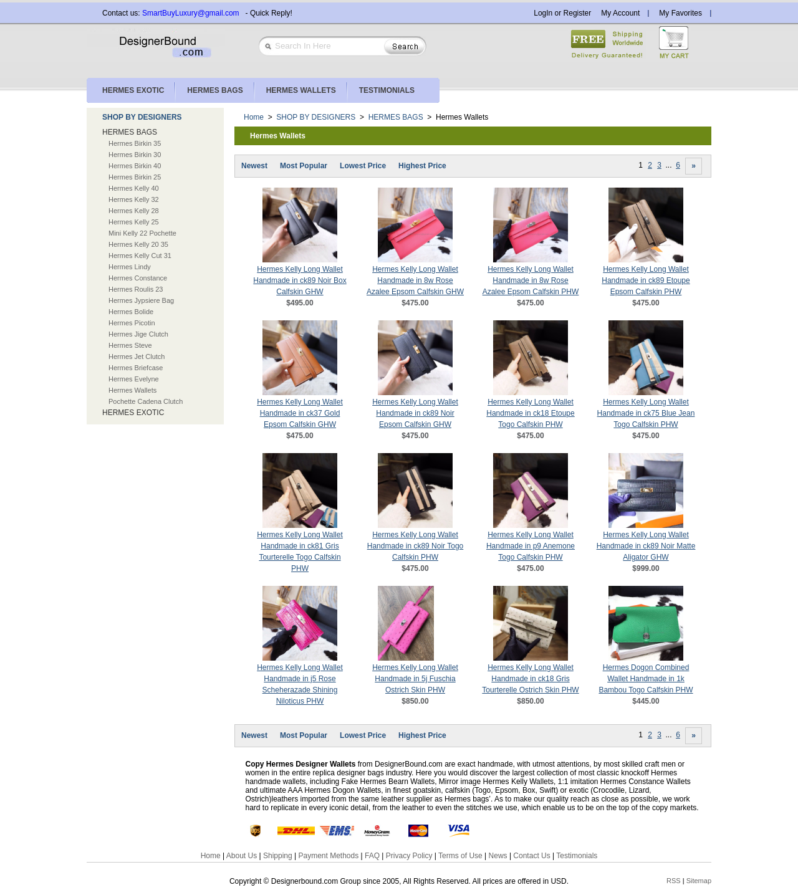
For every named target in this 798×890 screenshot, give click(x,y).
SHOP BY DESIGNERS (142, 117)
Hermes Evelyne (133, 379)
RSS (673, 880)
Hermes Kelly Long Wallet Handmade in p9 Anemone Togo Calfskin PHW (530, 546)
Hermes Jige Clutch (138, 334)
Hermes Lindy (129, 266)
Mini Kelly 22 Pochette (142, 233)
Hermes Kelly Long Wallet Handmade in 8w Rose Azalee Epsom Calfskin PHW (531, 280)
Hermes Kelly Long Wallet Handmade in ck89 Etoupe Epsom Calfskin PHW (646, 280)
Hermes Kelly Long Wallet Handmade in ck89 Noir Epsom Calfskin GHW (415, 413)
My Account (620, 13)
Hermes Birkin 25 (134, 177)
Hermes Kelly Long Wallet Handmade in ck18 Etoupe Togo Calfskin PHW (530, 413)
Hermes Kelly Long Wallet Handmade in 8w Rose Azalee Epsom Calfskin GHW (415, 280)
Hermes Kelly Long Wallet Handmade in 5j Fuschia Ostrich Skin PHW (415, 678)
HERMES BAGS (129, 132)
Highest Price (422, 165)
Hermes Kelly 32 (133, 199)
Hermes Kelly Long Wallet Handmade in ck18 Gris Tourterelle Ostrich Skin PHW (530, 678)
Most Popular (303, 165)
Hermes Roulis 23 (135, 289)
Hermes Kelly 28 (133, 210)
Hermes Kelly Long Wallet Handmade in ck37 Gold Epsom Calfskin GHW (300, 413)
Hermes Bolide (130, 311)
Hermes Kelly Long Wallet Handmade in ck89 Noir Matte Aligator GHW (646, 546)
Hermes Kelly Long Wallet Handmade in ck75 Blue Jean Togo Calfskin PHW (646, 413)
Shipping (277, 855)
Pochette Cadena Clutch (145, 401)
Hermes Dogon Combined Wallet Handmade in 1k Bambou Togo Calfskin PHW (645, 678)
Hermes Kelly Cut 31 (139, 255)
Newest (254, 165)
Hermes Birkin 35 (134, 143)
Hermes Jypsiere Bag (141, 300)
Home (254, 117)
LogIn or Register (562, 13)
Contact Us (531, 855)
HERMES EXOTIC (133, 412)
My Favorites (680, 13)
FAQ (372, 855)
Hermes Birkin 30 (134, 154)
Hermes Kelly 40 (133, 188)
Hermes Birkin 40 (134, 166)
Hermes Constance (137, 278)
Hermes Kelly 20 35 (138, 244)
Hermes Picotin (131, 323)
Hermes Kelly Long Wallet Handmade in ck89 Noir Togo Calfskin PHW (415, 546)
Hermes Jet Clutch (136, 356)
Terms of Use (460, 855)
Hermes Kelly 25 (133, 222)
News (498, 855)
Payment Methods (328, 855)
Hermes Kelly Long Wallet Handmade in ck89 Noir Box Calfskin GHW (299, 280)
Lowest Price (363, 165)
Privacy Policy (409, 855)
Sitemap (698, 880)
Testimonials (576, 855)
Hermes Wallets (132, 390)
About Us (241, 855)
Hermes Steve (130, 345)
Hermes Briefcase (135, 367)
